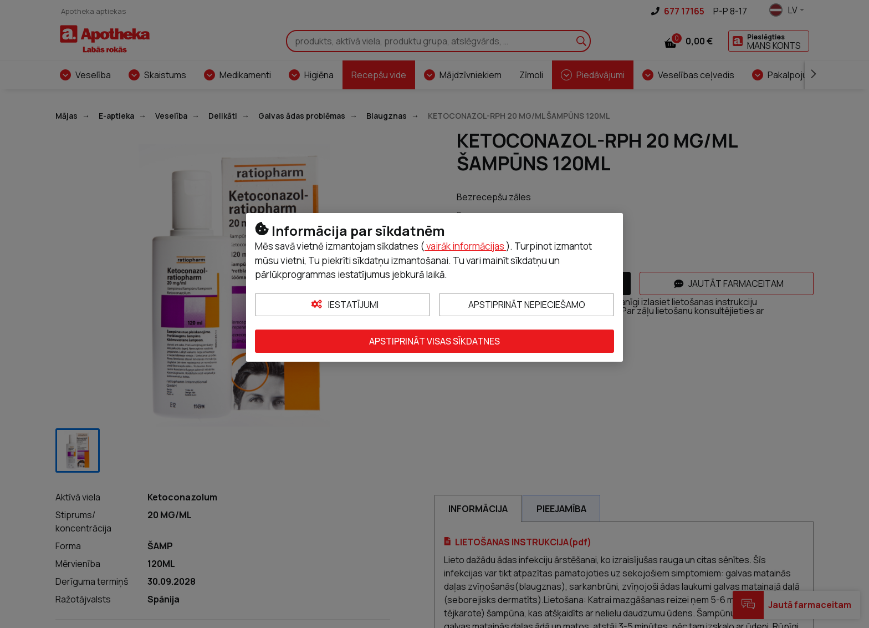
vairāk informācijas (465, 246)
